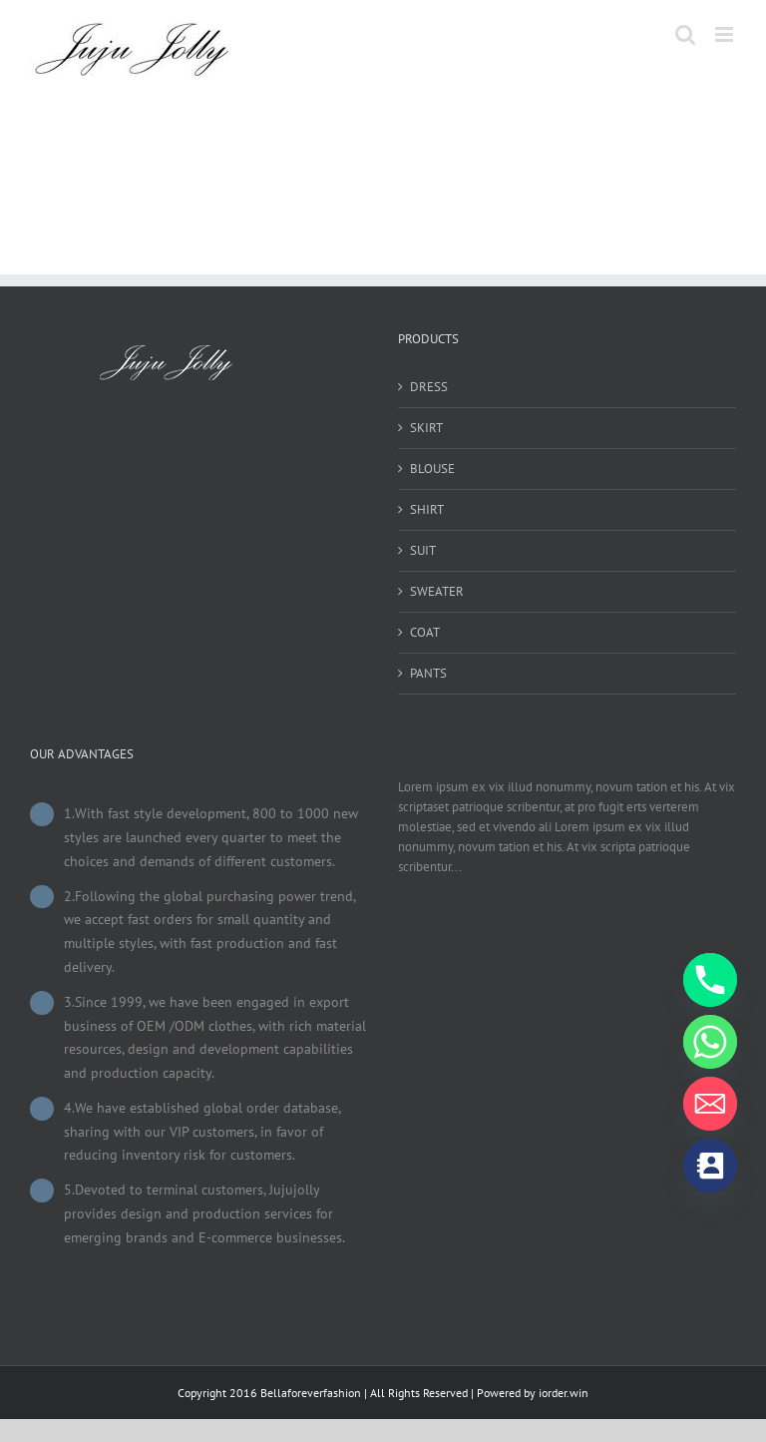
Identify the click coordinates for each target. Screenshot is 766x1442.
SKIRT (426, 427)
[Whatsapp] (710, 1042)
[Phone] (710, 980)
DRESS (429, 386)
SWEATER (437, 591)
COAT (425, 632)
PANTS (428, 673)
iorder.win (563, 1392)
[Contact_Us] (710, 1166)
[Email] (710, 1104)
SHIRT (427, 509)
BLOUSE (432, 468)
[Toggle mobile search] (685, 34)
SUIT (423, 550)
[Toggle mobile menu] (725, 34)
